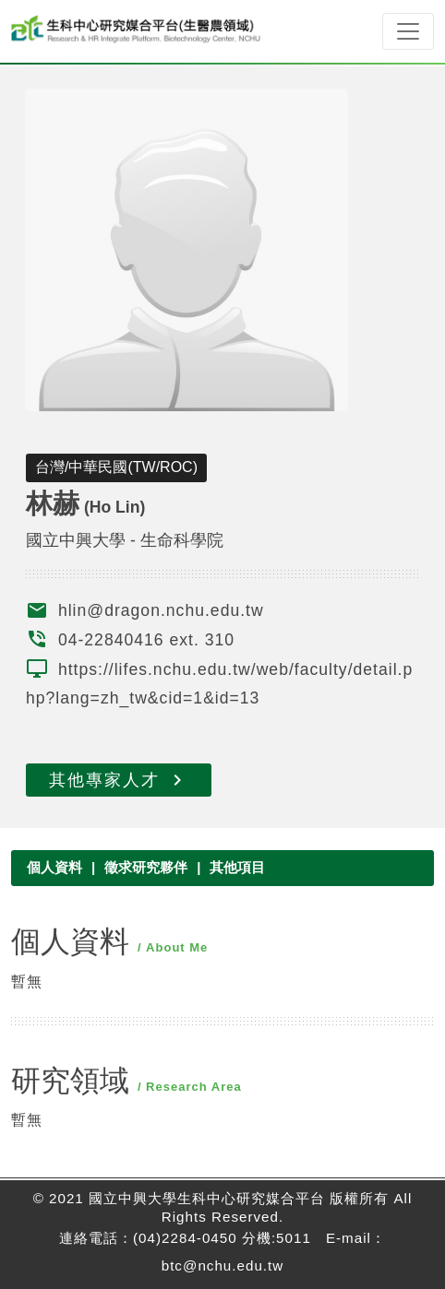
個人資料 (54, 867)
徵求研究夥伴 (145, 867)
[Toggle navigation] (408, 31)
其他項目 (237, 867)
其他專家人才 (118, 780)
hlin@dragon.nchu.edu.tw (161, 610)
